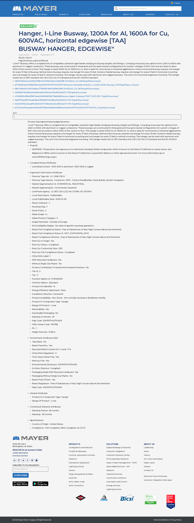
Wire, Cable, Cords (77, 482)
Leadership (149, 447)
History (147, 455)
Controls (80, 466)
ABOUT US (149, 444)
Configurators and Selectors (81, 447)
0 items (177, 3)
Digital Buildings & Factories (118, 447)
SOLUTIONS (112, 444)
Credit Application (20, 453)
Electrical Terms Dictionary (155, 476)
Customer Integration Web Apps (158, 480)
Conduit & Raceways (77, 451)
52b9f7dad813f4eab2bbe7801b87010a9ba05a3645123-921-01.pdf (51, 100)
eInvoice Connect (20, 455)
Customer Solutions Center (118, 455)
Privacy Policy (175, 520)
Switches (73, 478)
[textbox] (147, 8)
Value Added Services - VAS (118, 466)
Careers (150, 14)
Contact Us (171, 14)
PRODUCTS (74, 444)
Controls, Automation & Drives (82, 455)
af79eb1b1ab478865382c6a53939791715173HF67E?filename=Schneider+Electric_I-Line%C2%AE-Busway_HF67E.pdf (77, 85)
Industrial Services (114, 474)
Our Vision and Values (153, 459)
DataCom (73, 459)
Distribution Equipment (79, 463)
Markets (63, 14)
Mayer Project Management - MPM (121, 463)
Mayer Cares (149, 463)
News (146, 451)
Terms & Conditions (161, 520)
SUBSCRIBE (20, 475)
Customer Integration (115, 451)
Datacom (110, 470)
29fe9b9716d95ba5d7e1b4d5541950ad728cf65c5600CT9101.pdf (50, 92)
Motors (72, 470)
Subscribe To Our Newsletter (26, 465)
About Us (128, 14)
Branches (106, 14)
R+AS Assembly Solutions (117, 459)
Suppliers (84, 14)
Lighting (72, 466)
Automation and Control (116, 482)
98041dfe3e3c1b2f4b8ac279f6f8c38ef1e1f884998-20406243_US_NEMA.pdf (57, 89)
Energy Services (113, 485)
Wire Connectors (76, 485)
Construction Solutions (116, 478)
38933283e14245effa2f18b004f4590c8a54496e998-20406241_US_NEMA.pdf (57, 81)
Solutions (41, 14)
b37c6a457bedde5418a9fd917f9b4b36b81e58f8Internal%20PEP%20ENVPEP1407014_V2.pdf (65, 108)
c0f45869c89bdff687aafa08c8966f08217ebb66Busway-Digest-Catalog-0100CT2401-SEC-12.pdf (66, 96)
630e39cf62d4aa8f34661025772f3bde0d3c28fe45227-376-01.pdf (51, 104)
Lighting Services (113, 489)
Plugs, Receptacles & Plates (81, 474)
